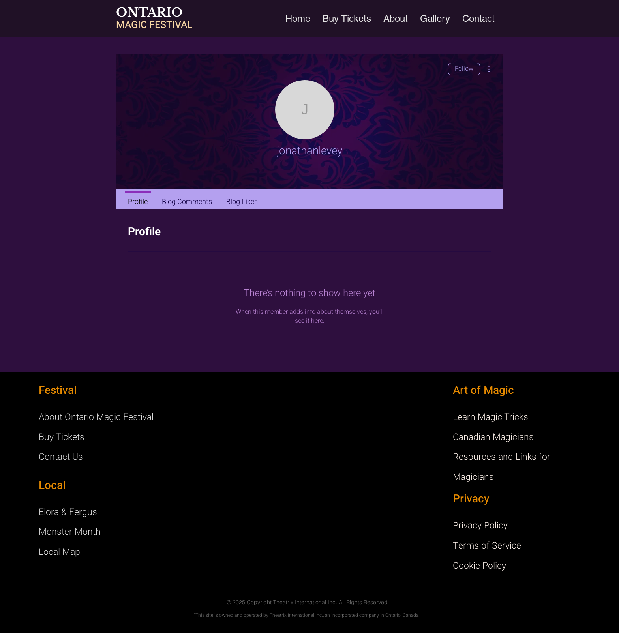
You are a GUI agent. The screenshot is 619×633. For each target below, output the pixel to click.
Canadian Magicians (493, 437)
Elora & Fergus (68, 512)
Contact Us (61, 457)
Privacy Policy (480, 525)
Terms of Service (487, 545)
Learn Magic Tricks (490, 417)
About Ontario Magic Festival (96, 417)
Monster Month (70, 532)
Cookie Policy (479, 566)
